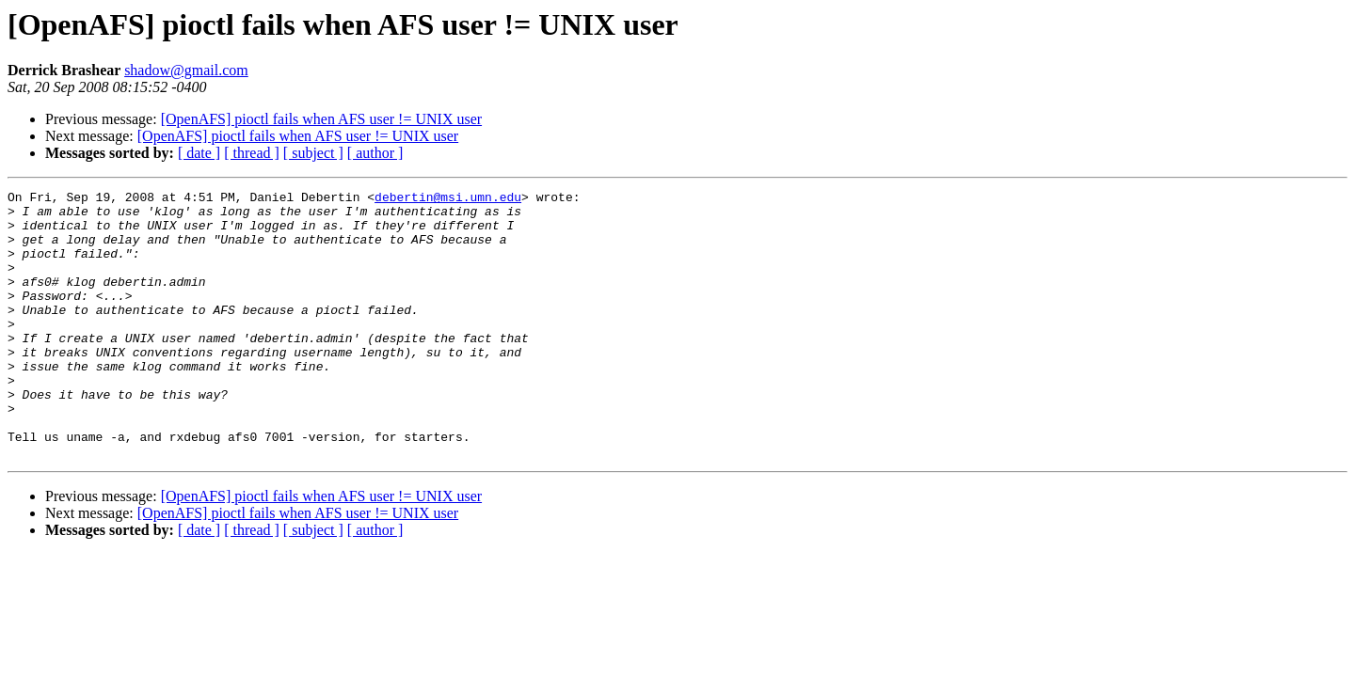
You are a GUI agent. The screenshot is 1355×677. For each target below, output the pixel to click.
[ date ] (199, 153)
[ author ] (375, 153)
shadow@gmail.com (186, 70)
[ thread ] (251, 153)
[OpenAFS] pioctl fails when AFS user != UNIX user (321, 119)
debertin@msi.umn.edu (448, 199)
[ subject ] (313, 153)
